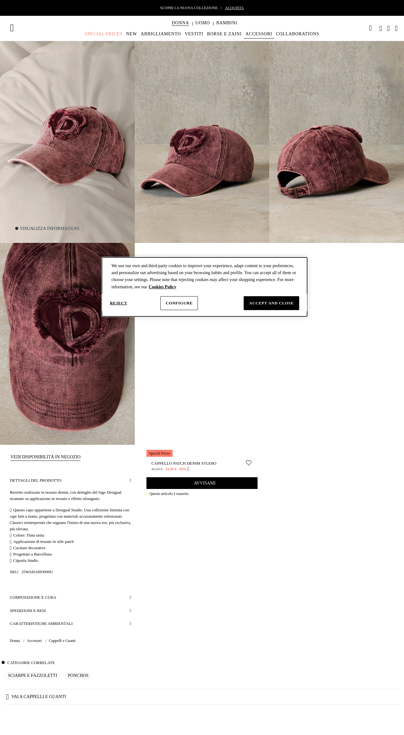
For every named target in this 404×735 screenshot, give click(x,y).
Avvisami (204, 483)
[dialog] (204, 287)
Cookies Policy (162, 287)
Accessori (35, 640)
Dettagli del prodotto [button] (36, 480)
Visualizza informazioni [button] (50, 228)
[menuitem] (180, 28)
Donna (15, 640)
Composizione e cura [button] (33, 597)
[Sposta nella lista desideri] (248, 463)
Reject (118, 303)
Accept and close (271, 303)
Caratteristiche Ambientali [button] (41, 623)
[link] (370, 28)
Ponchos (78, 675)
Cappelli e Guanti (62, 640)
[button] (180, 23)
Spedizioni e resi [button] (28, 610)
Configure (179, 303)
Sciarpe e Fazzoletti (32, 675)
